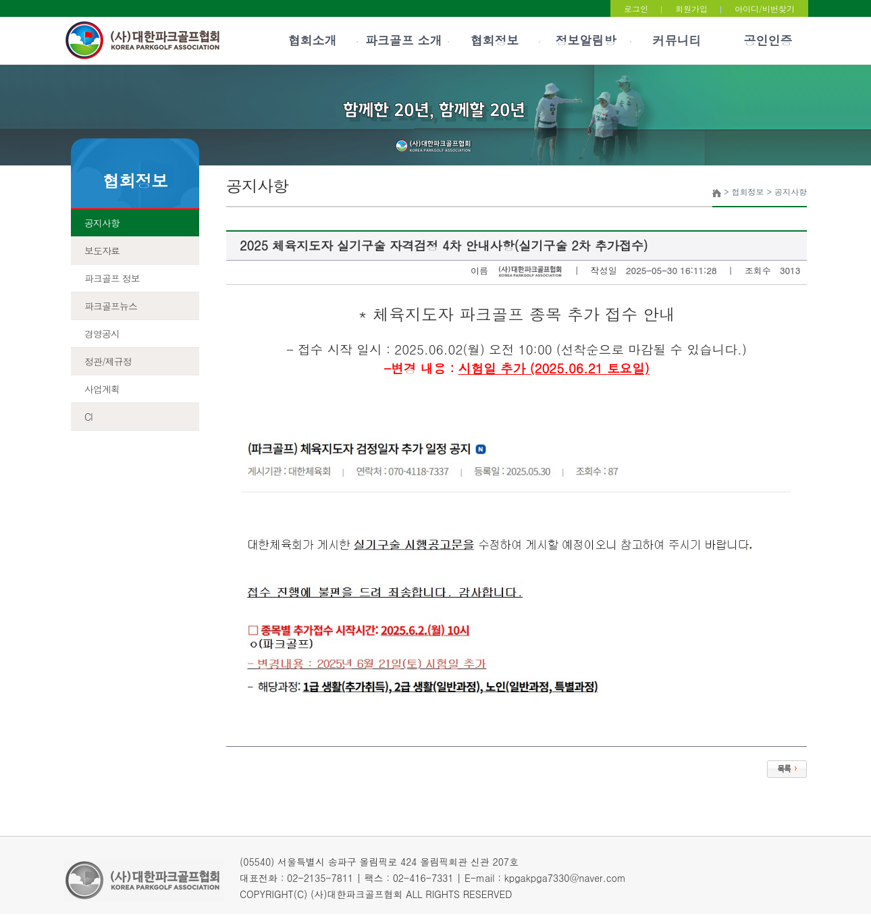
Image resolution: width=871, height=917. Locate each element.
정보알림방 (586, 40)
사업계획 (102, 389)
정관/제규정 (108, 361)
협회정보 (495, 40)
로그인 (636, 8)
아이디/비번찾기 (765, 8)
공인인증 (768, 40)
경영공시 (102, 333)
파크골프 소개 (403, 40)
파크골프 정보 (112, 278)
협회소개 (312, 40)
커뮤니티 (677, 40)
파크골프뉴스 (110, 306)
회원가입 (691, 8)
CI (88, 416)
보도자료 (102, 250)
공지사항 (102, 223)
